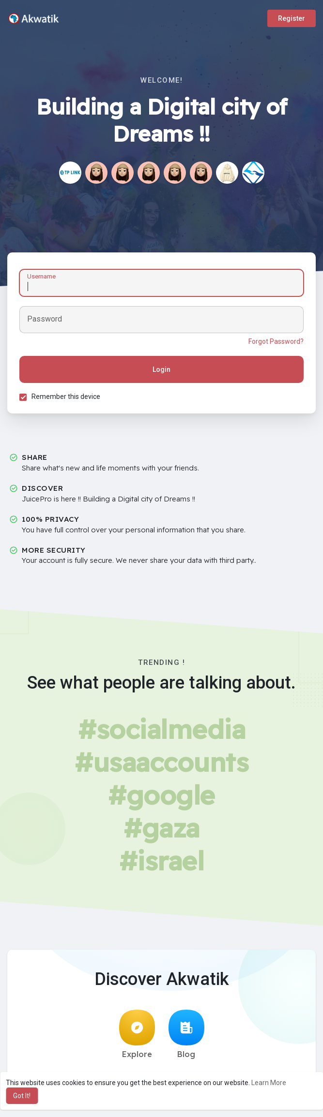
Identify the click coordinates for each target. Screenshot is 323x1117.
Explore (137, 1034)
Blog (186, 1034)
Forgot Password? (276, 341)
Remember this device (65, 396)
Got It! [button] (22, 1096)
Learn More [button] (268, 1083)
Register (291, 18)
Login (161, 369)
